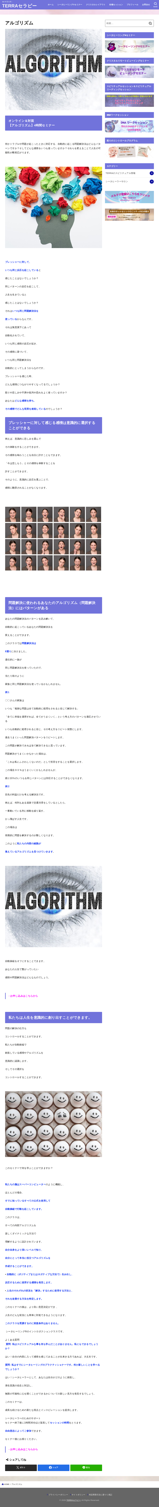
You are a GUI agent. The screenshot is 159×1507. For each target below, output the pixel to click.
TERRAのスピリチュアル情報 (120, 173)
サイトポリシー (78, 1495)
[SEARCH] (155, 5)
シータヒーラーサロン (117, 181)
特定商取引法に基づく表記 (100, 1495)
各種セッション (116, 4)
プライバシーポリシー (58, 1495)
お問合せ (146, 4)
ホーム (51, 4)
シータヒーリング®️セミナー (69, 4)
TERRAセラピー (19, 5)
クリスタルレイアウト (96, 4)
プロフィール (132, 4)
